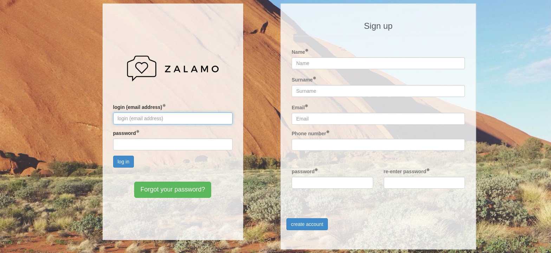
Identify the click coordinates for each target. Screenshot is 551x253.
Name (298, 52)
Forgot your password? (172, 189)
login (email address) (137, 107)
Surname (302, 80)
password (124, 133)
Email (298, 107)
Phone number (309, 133)
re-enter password (405, 171)
